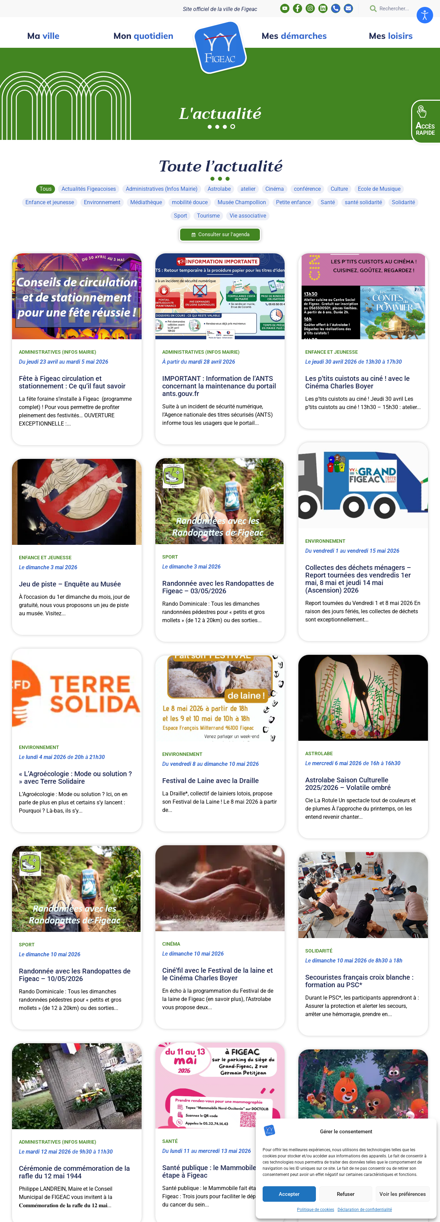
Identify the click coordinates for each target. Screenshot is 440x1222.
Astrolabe (319, 753)
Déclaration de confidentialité (365, 1209)
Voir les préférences (403, 1194)
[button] (425, 122)
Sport (170, 557)
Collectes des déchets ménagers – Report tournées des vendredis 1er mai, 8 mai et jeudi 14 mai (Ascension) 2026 (358, 579)
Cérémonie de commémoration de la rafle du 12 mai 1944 (74, 1172)
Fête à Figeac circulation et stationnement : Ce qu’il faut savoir (72, 382)
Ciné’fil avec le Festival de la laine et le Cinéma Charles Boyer (217, 974)
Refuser (345, 1194)
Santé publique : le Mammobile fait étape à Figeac (215, 1171)
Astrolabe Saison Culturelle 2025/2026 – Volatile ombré (348, 783)
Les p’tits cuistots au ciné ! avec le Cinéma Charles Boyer (357, 382)
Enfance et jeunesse (331, 352)
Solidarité (318, 951)
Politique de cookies (315, 1209)
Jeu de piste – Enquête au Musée (70, 584)
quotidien (143, 35)
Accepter (289, 1194)
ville (43, 35)
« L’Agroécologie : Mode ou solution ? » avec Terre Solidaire (75, 777)
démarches (294, 35)
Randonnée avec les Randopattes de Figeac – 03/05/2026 (218, 587)
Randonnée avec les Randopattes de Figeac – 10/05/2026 (75, 974)
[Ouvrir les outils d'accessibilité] (425, 15)
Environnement (325, 541)
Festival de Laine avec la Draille (210, 780)
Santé (170, 1141)
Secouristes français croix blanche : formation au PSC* (359, 981)
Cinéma (171, 944)
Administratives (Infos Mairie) (57, 352)
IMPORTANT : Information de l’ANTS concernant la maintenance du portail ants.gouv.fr (219, 386)
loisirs (391, 35)
